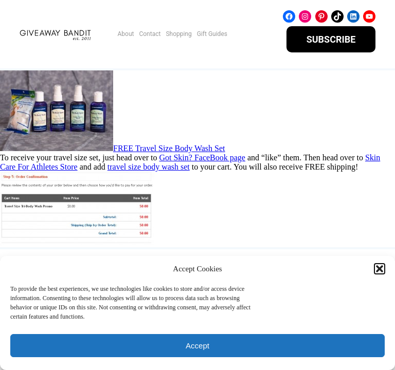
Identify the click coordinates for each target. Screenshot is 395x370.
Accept (197, 345)
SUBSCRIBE (331, 39)
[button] (379, 269)
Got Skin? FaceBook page (202, 157)
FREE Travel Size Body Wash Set (169, 148)
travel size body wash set (148, 166)
